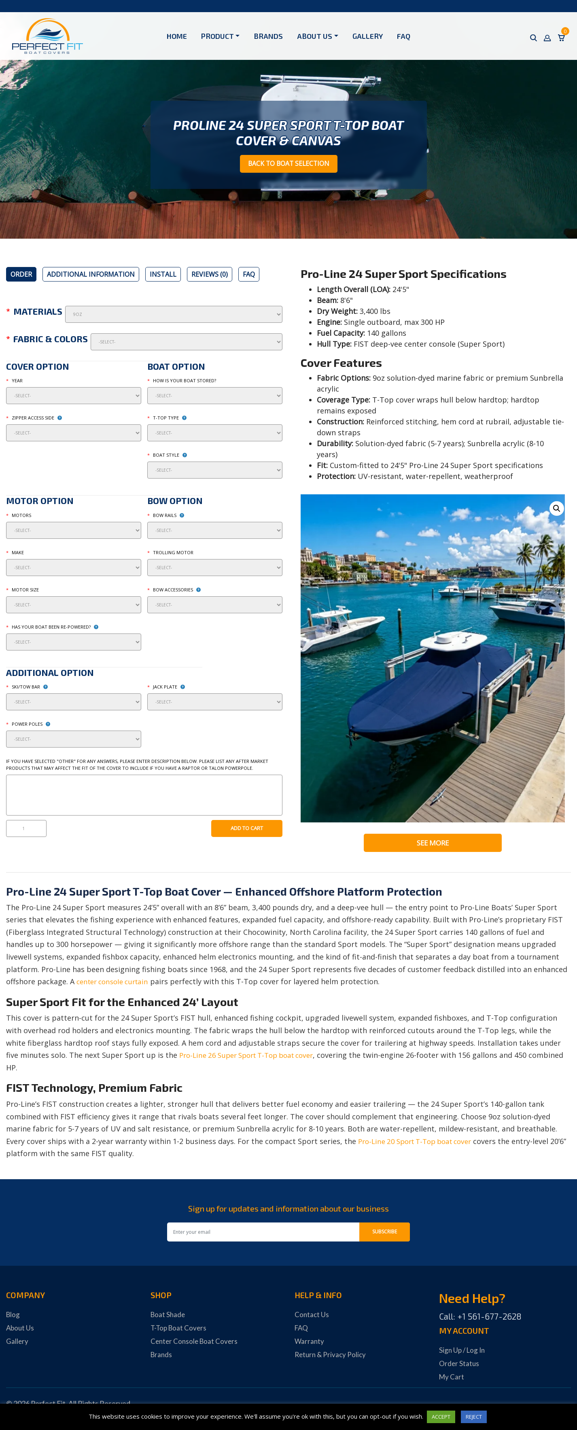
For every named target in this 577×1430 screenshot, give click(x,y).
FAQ (403, 36)
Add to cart (247, 829)
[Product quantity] (26, 829)
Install (163, 275)
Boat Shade (169, 1316)
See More (433, 844)
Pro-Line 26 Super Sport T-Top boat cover (252, 1057)
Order (21, 275)
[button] (556, 510)
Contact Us (312, 1316)
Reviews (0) (209, 275)
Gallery (367, 36)
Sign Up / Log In (463, 1351)
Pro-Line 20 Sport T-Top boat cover (420, 1143)
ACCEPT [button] (441, 1416)
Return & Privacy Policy (332, 1356)
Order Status (459, 1365)
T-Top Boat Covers (180, 1329)
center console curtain (115, 983)
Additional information (91, 275)
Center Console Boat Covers (196, 1343)
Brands (268, 36)
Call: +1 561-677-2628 (480, 1318)
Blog (13, 1316)
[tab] (21, 275)
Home (177, 36)
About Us (314, 36)
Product (217, 36)
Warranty (310, 1343)
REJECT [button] (474, 1416)
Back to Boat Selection (288, 164)
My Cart (452, 1378)
